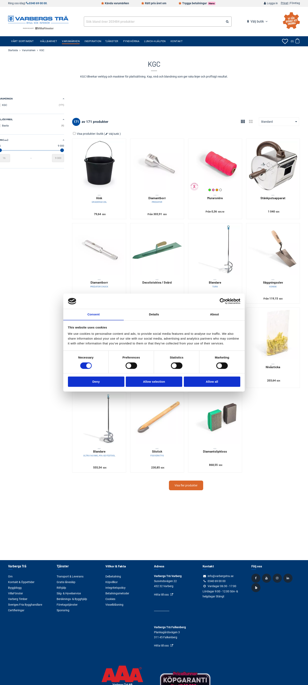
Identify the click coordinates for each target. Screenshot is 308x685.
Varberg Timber (17, 599)
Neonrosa (218, 186)
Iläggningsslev (275, 277)
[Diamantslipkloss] (220, 408)
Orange (222, 186)
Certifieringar (16, 610)
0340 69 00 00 (38, 3)
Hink (110, 195)
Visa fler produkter (192, 472)
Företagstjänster (67, 604)
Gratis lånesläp (66, 582)
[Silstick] (165, 408)
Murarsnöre (220, 194)
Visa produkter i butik (101, 133)
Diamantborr (165, 195)
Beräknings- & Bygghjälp (72, 599)
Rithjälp (61, 587)
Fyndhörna (131, 41)
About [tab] (214, 314)
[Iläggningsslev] (275, 245)
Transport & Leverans (70, 576)
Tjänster (111, 41)
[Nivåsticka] (275, 326)
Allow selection (154, 381)
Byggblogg (15, 587)
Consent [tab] (93, 314)
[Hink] (110, 164)
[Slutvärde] (71, 158)
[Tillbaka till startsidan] (38, 19)
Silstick (165, 439)
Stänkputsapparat (275, 194)
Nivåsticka (275, 356)
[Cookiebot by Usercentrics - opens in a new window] (222, 301)
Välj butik (257, 21)
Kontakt (177, 41)
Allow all (212, 381)
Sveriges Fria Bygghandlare (25, 604)
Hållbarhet (48, 41)
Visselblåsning (114, 604)
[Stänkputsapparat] (275, 164)
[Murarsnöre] (220, 164)
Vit (225, 186)
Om (10, 576)
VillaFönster (15, 593)
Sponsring (63, 610)
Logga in (272, 3)
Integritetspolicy (115, 587)
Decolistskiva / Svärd (165, 275)
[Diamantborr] (165, 164)
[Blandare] (220, 245)
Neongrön (214, 186)
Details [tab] (154, 314)
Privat (284, 3)
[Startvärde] (14, 158)
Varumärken (71, 41)
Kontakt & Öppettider (21, 582)
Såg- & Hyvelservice (69, 593)
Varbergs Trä (17, 566)
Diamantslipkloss (220, 437)
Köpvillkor (111, 582)
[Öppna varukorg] (295, 41)
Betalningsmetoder (117, 593)
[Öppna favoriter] (285, 41)
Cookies (110, 599)
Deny (96, 381)
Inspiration (92, 41)
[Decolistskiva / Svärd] (165, 245)
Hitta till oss (161, 594)
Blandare (220, 277)
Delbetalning (113, 576)
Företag (295, 3)
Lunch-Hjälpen (155, 41)
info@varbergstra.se (220, 576)
